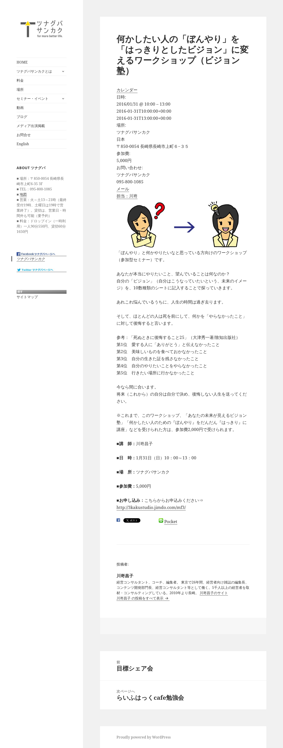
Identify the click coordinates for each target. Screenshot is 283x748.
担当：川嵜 (127, 196)
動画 (20, 107)
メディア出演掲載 (31, 125)
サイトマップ (27, 296)
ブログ (22, 116)
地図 (23, 194)
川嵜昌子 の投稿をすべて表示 (140, 598)
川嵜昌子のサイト (214, 592)
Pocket (170, 521)
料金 (20, 80)
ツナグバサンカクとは (34, 71)
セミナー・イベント (32, 98)
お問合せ (24, 134)
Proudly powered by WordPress (144, 737)
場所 (20, 89)
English (23, 143)
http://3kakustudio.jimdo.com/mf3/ (151, 507)
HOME (22, 62)
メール (123, 189)
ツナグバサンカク (31, 258)
